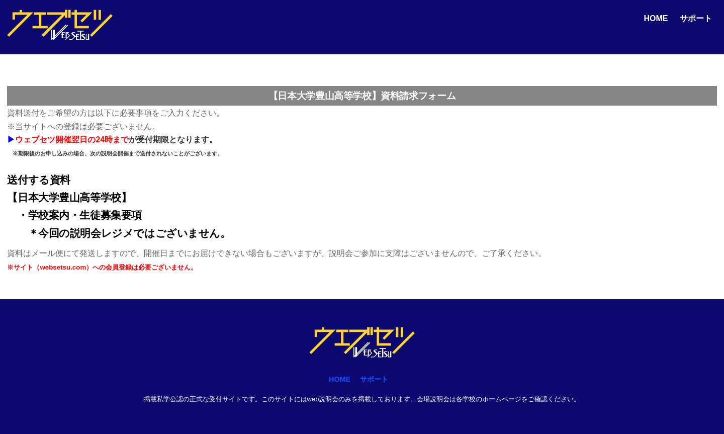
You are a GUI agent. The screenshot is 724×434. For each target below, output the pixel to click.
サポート (696, 18)
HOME (656, 18)
